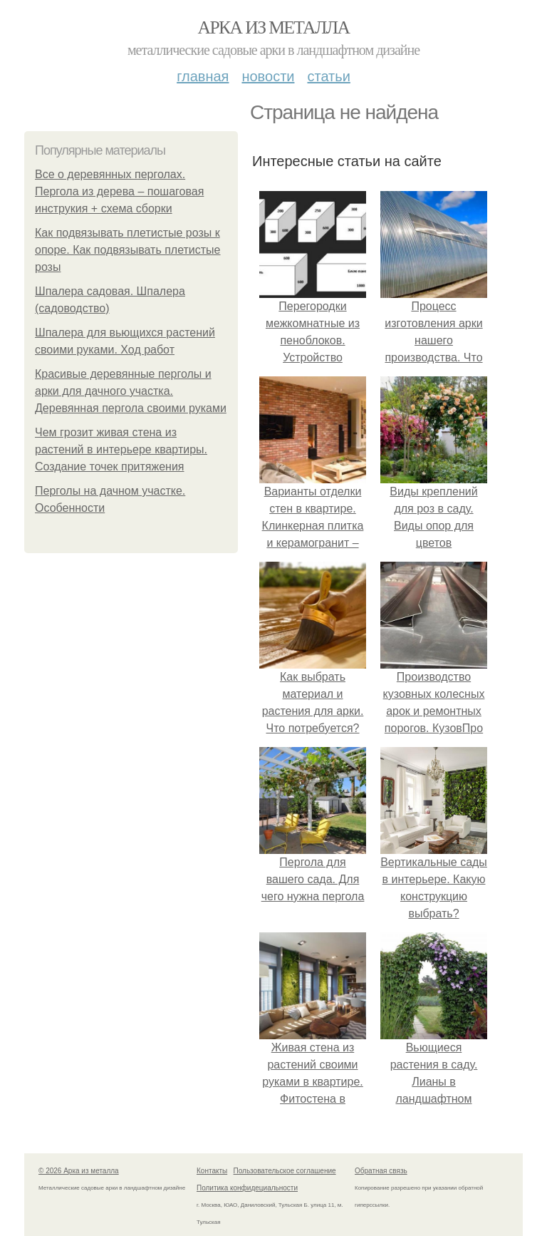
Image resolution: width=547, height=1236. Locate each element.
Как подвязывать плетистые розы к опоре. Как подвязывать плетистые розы (128, 250)
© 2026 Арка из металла (78, 1171)
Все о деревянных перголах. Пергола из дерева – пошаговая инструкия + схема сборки (119, 191)
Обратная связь (381, 1171)
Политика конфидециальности (247, 1188)
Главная (203, 76)
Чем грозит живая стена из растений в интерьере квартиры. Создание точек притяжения (121, 449)
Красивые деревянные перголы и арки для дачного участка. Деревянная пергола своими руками (130, 391)
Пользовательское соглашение (285, 1171)
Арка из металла (274, 27)
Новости (267, 76)
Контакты (212, 1171)
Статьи (328, 76)
